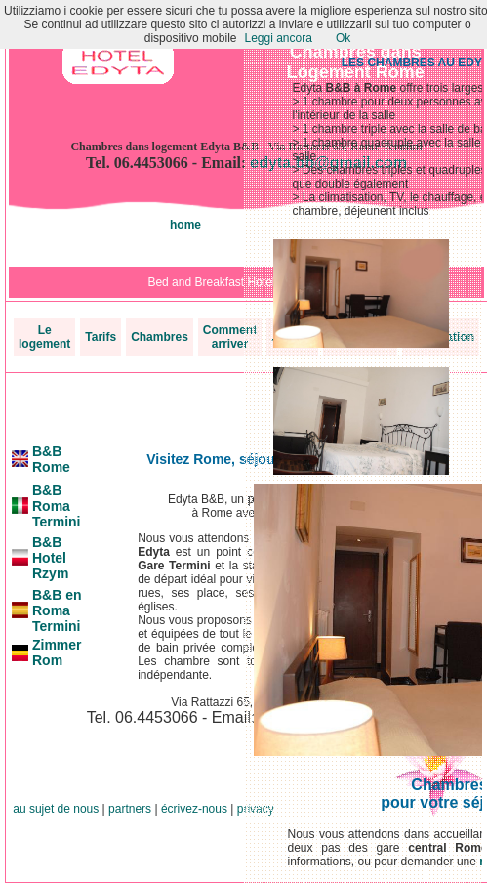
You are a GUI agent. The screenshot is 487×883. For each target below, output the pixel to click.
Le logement (44, 337)
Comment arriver (230, 337)
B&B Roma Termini (56, 506)
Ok (343, 38)
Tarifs (100, 337)
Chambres (159, 337)
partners (129, 809)
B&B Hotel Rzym (50, 557)
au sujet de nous (56, 809)
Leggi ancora (277, 38)
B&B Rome (51, 459)
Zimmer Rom (57, 652)
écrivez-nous (194, 809)
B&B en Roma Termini (57, 610)
